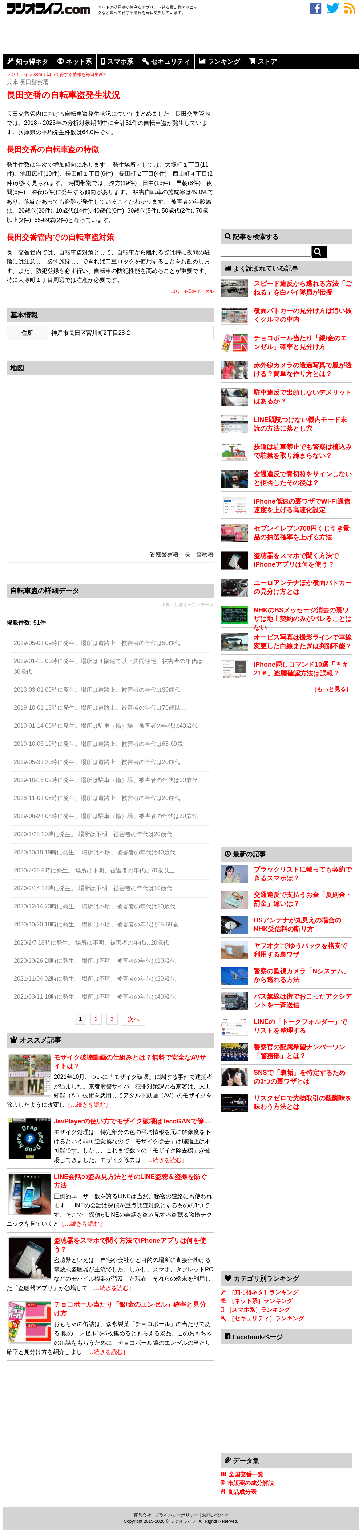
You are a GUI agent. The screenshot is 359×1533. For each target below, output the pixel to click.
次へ (134, 1019)
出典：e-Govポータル (192, 291)
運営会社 (142, 1515)
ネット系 (79, 61)
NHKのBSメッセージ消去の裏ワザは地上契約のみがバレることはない (303, 619)
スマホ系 (120, 61)
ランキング (223, 61)
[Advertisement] (181, 35)
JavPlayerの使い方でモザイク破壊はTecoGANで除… (132, 1121)
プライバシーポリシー (176, 1515)
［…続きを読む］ (88, 1105)
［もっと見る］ (331, 689)
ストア (267, 61)
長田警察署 (199, 554)
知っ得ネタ (32, 61)
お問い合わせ (215, 1515)
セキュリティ (170, 61)
